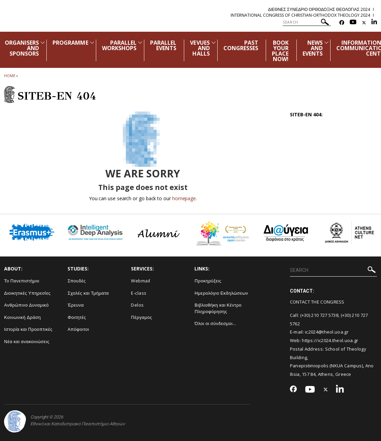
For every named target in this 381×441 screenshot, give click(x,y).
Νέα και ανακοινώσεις (26, 341)
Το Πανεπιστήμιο (21, 281)
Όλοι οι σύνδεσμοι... (215, 323)
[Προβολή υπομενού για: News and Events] (326, 42)
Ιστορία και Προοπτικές (28, 329)
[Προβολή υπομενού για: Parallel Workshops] (140, 42)
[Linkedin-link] (374, 23)
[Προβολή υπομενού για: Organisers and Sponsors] (42, 42)
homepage (184, 198)
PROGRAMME (70, 42)
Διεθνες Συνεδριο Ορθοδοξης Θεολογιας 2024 (319, 9)
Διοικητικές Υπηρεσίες (27, 293)
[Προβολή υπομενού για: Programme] (92, 42)
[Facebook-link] (341, 23)
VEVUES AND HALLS (199, 48)
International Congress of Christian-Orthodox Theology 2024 (300, 15)
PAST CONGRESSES (241, 45)
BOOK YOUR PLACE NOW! (280, 51)
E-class (139, 293)
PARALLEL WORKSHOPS (119, 45)
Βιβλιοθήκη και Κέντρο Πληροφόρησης (217, 308)
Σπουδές (77, 281)
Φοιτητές (77, 317)
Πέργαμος (141, 317)
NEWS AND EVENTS (313, 48)
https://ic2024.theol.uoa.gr (330, 340)
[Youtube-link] (353, 23)
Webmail (140, 281)
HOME (9, 75)
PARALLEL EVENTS (163, 45)
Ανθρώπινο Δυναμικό (26, 305)
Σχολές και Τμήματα (88, 293)
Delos (137, 305)
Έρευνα (76, 305)
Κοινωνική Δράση (22, 317)
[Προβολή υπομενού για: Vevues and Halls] (213, 42)
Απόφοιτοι (78, 329)
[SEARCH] (307, 22)
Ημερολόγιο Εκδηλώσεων (221, 293)
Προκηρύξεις (207, 281)
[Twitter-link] (364, 23)
